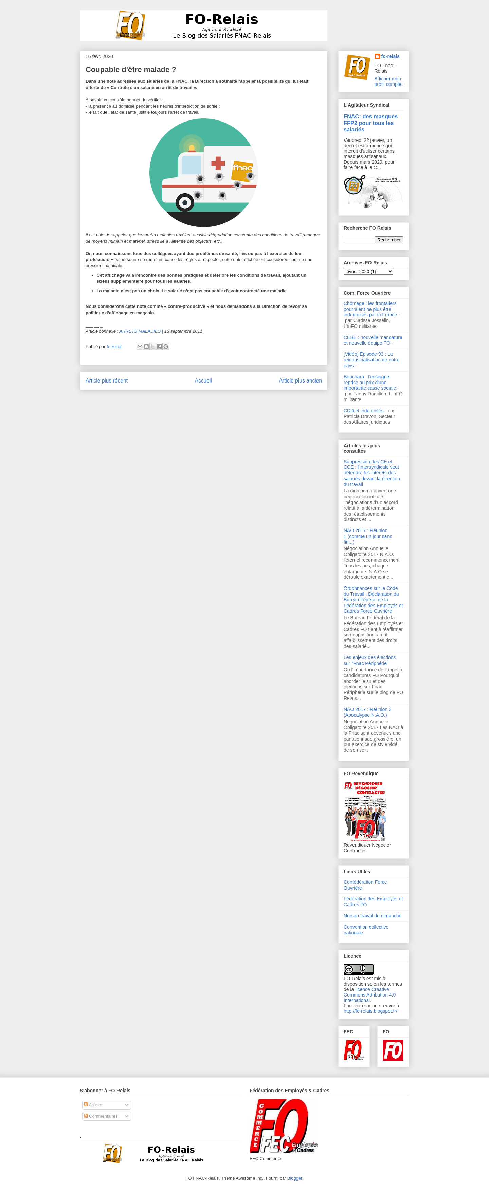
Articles (94, 1104)
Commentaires (101, 1116)
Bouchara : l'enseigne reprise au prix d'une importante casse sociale (370, 382)
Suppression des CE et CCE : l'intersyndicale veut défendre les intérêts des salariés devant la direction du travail (372, 473)
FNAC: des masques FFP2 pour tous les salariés (371, 122)
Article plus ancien (300, 381)
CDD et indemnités (364, 410)
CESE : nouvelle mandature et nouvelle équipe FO (373, 340)
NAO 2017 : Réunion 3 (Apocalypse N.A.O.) (368, 712)
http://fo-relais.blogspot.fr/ (370, 1011)
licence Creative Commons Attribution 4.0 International (370, 995)
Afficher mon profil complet (389, 81)
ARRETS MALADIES (140, 331)
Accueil (203, 381)
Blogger (294, 1178)
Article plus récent (107, 381)
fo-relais (390, 56)
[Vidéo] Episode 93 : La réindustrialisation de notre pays (371, 359)
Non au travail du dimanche (372, 915)
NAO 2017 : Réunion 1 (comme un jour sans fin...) (368, 536)
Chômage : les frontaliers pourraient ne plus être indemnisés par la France (370, 309)
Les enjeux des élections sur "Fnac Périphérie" (370, 660)
